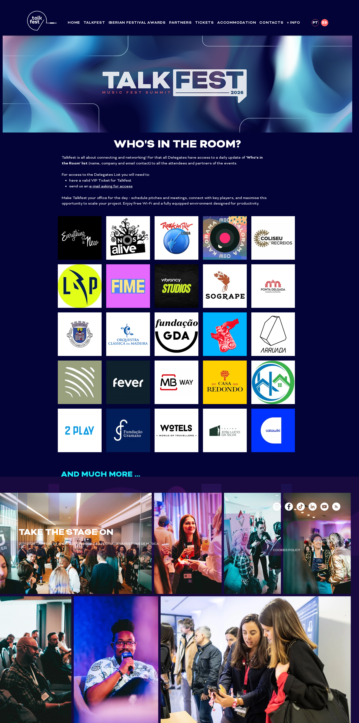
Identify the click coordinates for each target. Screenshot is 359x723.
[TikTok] (301, 506)
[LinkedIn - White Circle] (312, 506)
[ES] (324, 22)
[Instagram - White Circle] (277, 506)
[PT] (315, 22)
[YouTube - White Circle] (324, 506)
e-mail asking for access (111, 186)
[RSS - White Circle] (336, 506)
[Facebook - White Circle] (289, 506)
